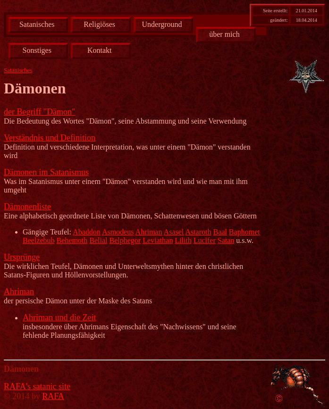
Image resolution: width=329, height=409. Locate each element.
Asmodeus (118, 232)
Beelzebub (39, 240)
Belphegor (125, 240)
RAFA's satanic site (37, 386)
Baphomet (244, 232)
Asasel (174, 232)
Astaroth (198, 232)
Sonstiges (37, 50)
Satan (226, 240)
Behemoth (72, 240)
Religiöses (99, 24)
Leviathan (158, 240)
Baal (220, 232)
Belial (98, 240)
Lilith (183, 240)
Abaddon (87, 232)
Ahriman (148, 232)
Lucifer (205, 240)
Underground (162, 24)
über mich (224, 34)
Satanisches (37, 24)
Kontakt (99, 50)
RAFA (53, 396)
